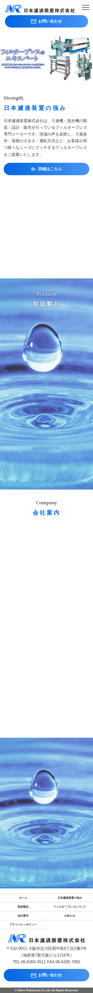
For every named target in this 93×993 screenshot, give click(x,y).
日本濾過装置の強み (70, 897)
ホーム (23, 897)
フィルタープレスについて (69, 906)
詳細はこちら (46, 169)
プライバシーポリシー (23, 924)
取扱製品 (23, 906)
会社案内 (23, 915)
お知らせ (69, 915)
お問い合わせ (46, 21)
